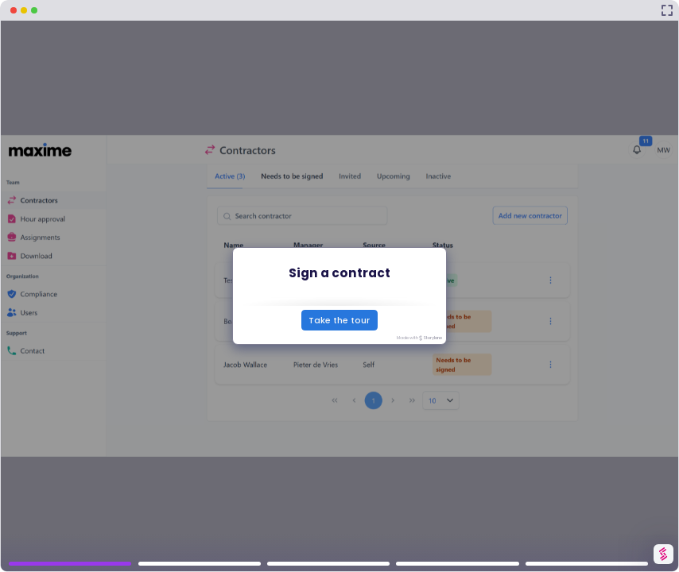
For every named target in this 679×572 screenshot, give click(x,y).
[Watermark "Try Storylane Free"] (663, 554)
